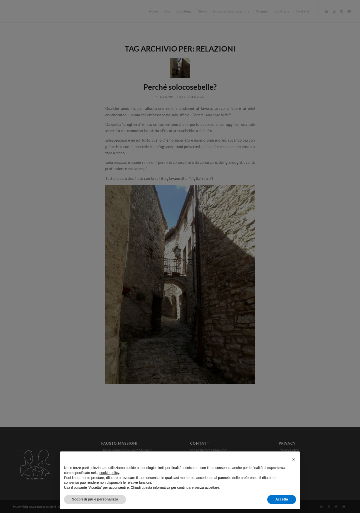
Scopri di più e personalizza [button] (95, 499)
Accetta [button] (281, 499)
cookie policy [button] (109, 473)
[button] (294, 459)
